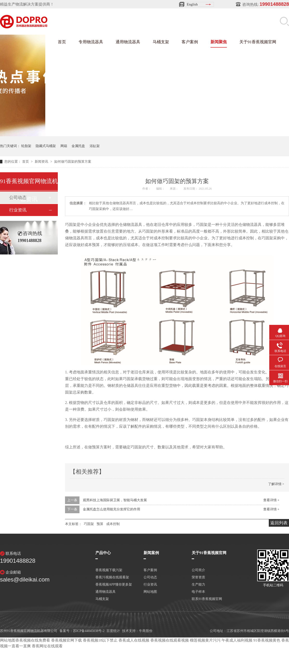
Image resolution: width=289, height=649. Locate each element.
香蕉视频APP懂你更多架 (113, 584)
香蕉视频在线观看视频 (169, 640)
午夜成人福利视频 (237, 640)
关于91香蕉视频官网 (257, 42)
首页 (62, 42)
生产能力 (198, 584)
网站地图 (150, 591)
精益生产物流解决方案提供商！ (27, 4)
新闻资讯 (42, 161)
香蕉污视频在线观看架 (112, 577)
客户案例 (190, 42)
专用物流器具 (91, 42)
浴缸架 (95, 146)
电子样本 (198, 591)
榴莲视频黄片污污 (205, 640)
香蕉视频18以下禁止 (100, 640)
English (192, 4)
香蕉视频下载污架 (108, 570)
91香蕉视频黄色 (266, 640)
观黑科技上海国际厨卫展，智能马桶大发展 (115, 500)
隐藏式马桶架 (46, 146)
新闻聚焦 (218, 42)
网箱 (63, 146)
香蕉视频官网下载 (66, 640)
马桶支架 (161, 42)
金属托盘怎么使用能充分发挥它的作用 (111, 509)
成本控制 (113, 524)
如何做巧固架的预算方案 (72, 161)
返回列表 (279, 522)
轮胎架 (26, 146)
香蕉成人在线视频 (133, 640)
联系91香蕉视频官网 (207, 599)
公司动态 (150, 577)
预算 (100, 524)
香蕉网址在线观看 (47, 646)
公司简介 (198, 570)
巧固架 (89, 524)
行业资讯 (17, 210)
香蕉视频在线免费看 (32, 640)
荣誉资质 (198, 577)
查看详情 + (271, 500)
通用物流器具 (128, 42)
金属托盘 (78, 146)
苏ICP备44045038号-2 (89, 631)
